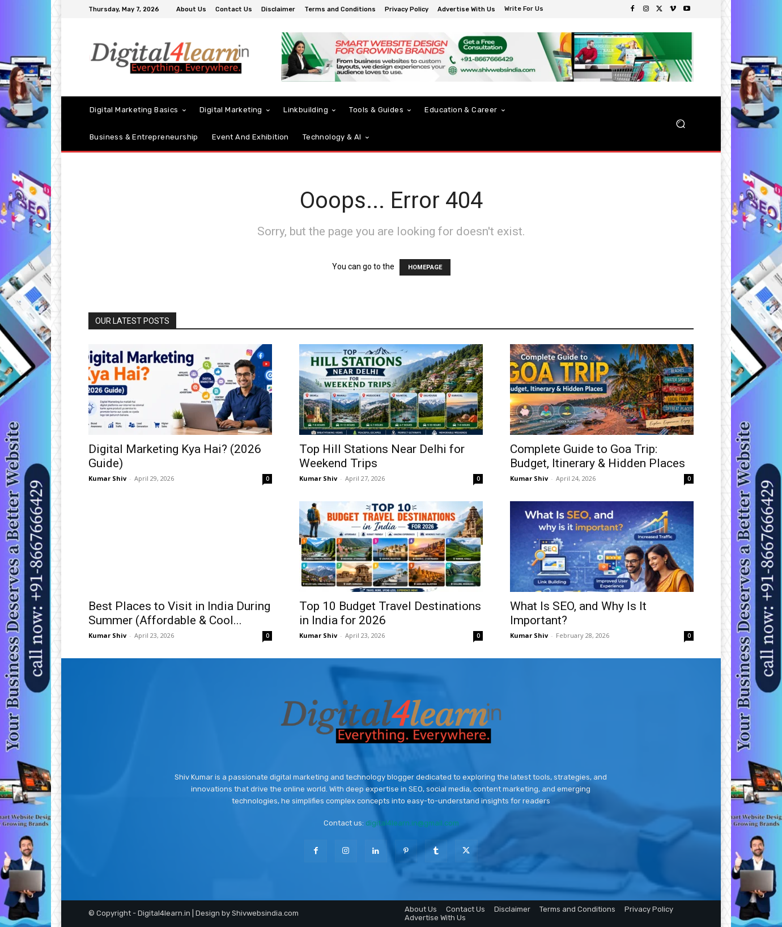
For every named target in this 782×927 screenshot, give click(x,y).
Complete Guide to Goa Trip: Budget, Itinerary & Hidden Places (597, 456)
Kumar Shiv (107, 478)
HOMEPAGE (425, 267)
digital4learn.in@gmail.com (412, 823)
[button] (680, 124)
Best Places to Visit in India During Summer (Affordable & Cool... (179, 613)
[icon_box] (525, 10)
